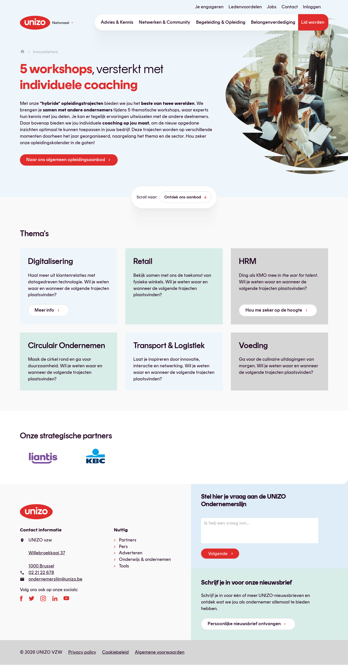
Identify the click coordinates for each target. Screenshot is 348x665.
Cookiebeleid (115, 652)
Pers (123, 546)
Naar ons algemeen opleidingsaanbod (65, 159)
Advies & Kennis (117, 22)
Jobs (271, 7)
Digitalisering (50, 261)
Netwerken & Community (164, 22)
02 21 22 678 (41, 572)
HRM (247, 261)
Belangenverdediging (273, 22)
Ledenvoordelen (245, 7)
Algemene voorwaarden (159, 652)
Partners (127, 540)
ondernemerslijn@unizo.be (55, 579)
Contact (289, 7)
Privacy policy (82, 652)
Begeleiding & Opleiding (220, 22)
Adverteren (130, 553)
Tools (124, 566)
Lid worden (312, 22)
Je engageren (209, 7)
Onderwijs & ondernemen (145, 559)
